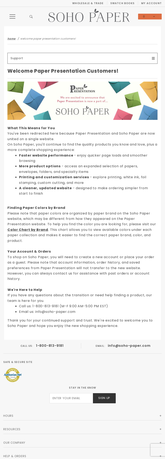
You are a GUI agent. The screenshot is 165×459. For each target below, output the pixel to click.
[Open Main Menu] (12, 16)
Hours (8, 416)
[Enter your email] (71, 398)
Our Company (14, 443)
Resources (11, 429)
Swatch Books (122, 3)
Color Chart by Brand (27, 229)
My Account (151, 3)
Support (17, 58)
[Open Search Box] (31, 16)
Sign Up (104, 398)
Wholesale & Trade (88, 3)
